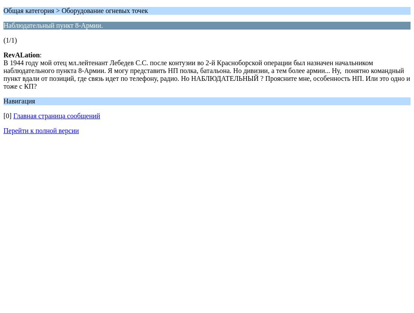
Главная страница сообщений (56, 116)
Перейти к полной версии (41, 130)
